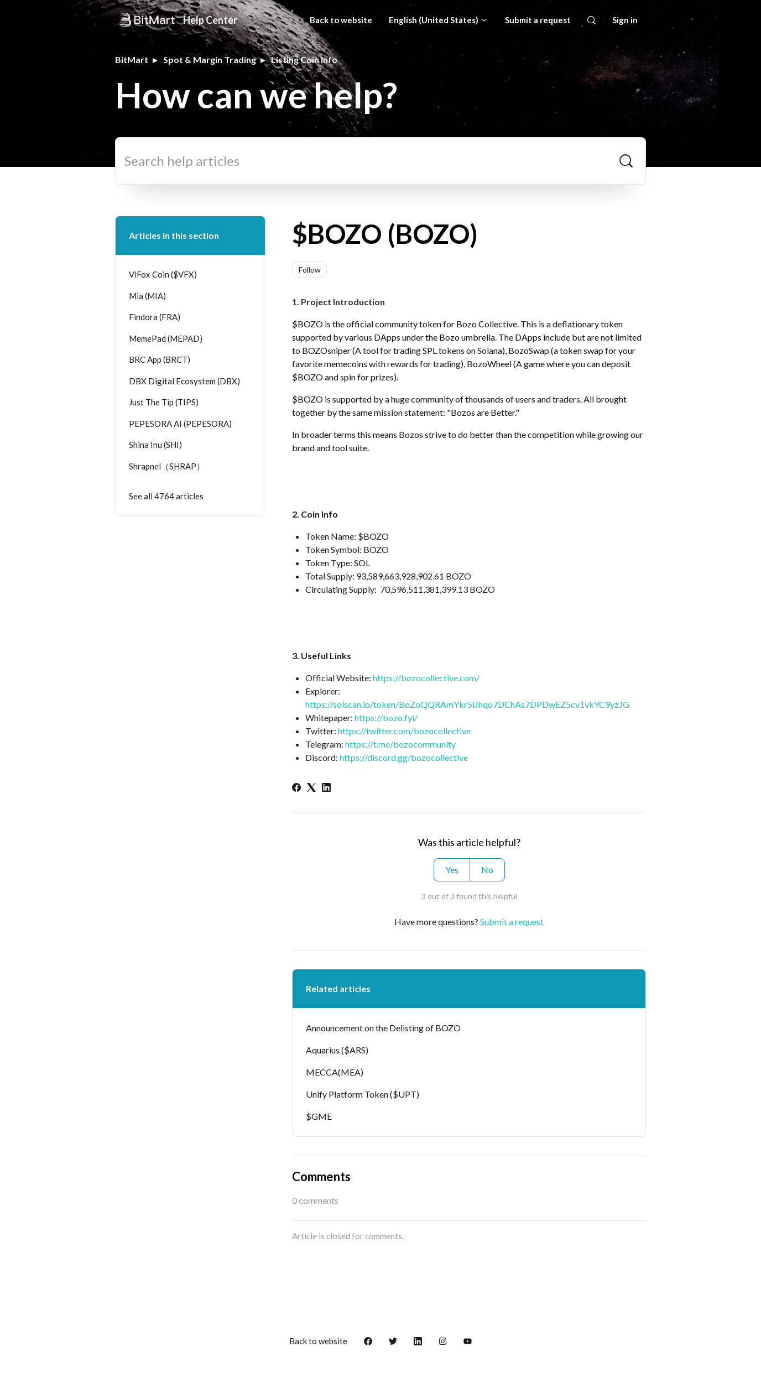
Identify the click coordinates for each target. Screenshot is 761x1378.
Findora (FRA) (154, 317)
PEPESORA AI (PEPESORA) (180, 424)
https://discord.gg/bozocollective (404, 757)
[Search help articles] (380, 161)
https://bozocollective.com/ (426, 677)
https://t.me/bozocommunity (400, 744)
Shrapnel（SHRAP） (167, 466)
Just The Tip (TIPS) (164, 402)
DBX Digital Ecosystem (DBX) (184, 381)
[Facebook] (296, 788)
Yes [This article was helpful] (451, 869)
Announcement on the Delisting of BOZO (383, 1027)
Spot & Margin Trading (209, 59)
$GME (319, 1116)
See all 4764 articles (166, 496)
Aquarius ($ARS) (337, 1050)
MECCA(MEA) (334, 1072)
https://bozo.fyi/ (386, 717)
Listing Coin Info (304, 59)
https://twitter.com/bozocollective (404, 730)
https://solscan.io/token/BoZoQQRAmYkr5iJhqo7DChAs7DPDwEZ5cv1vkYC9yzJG (467, 704)
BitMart (131, 59)
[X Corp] (311, 788)
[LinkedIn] (326, 788)
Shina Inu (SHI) (155, 445)
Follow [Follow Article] (310, 269)
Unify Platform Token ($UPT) (362, 1094)
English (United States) (438, 20)
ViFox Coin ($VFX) (163, 274)
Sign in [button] (625, 20)
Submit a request (538, 20)
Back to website (341, 20)
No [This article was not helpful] (487, 869)
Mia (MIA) (147, 296)
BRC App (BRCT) (159, 359)
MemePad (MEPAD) (165, 338)
